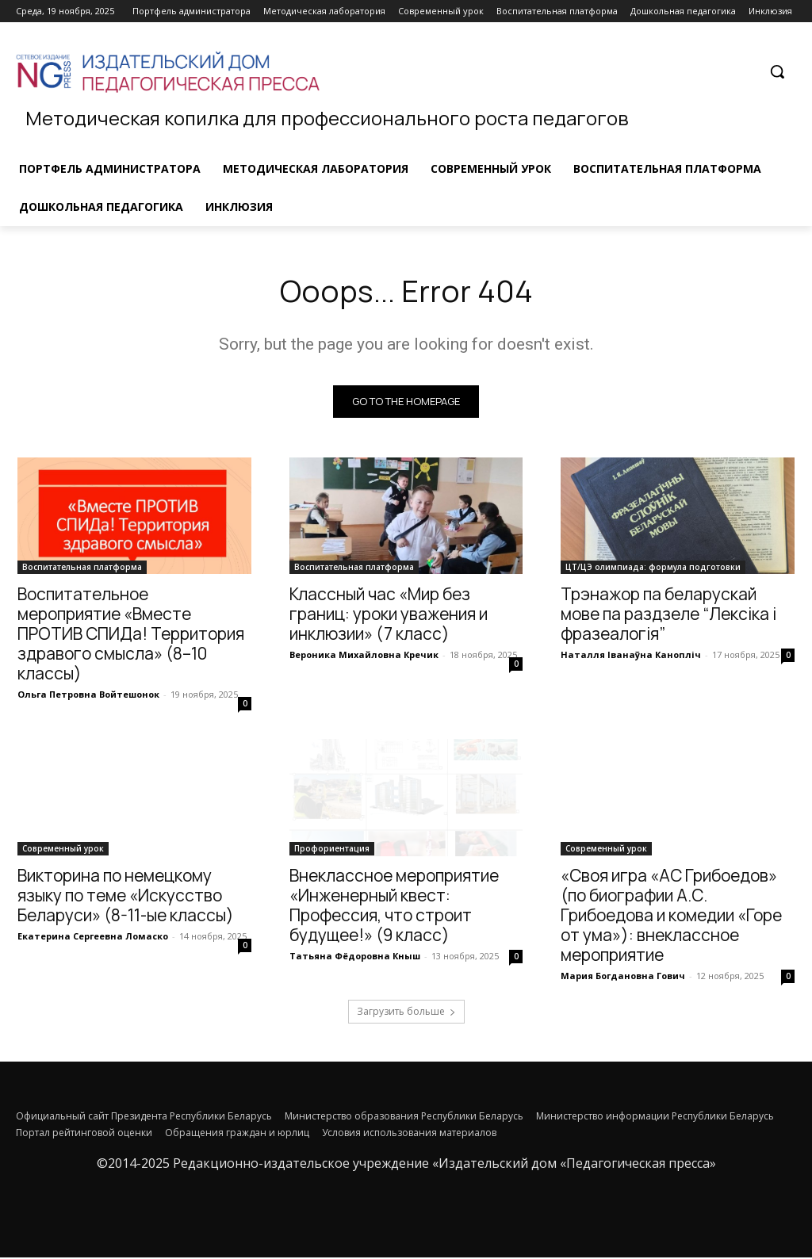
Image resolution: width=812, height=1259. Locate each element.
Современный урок (63, 850)
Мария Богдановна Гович (623, 978)
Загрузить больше (406, 1013)
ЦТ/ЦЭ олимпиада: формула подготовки (653, 569)
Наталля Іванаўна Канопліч (631, 657)
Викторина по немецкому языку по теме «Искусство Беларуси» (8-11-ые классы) (125, 897)
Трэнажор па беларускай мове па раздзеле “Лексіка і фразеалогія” (668, 616)
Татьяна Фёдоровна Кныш (354, 958)
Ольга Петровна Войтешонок (88, 696)
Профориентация (332, 850)
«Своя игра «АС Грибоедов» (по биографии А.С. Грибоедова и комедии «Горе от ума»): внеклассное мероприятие (671, 917)
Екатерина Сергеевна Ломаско (92, 938)
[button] (777, 71)
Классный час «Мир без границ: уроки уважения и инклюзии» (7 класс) (388, 616)
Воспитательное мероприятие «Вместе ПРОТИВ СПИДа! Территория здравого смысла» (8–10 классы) (130, 636)
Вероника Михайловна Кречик (364, 657)
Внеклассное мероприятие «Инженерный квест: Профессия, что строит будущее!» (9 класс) (394, 907)
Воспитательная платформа (82, 569)
